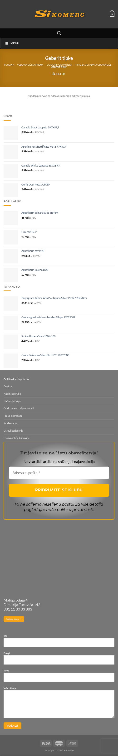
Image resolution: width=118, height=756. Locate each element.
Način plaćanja (12, 401)
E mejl (59, 660)
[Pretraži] (59, 33)
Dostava (8, 386)
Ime (59, 642)
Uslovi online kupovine (17, 437)
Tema (59, 677)
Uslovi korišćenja (13, 430)
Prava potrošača (13, 415)
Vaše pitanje (59, 704)
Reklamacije (11, 423)
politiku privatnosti (75, 509)
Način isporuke (12, 393)
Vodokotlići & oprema (30, 65)
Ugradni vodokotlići (59, 65)
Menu (12, 43)
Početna (9, 65)
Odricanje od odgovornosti (19, 408)
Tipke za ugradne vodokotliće (93, 65)
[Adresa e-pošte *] (59, 472)
